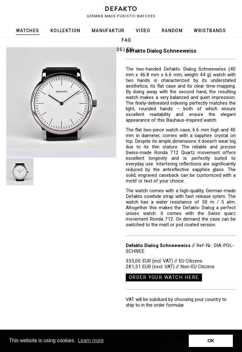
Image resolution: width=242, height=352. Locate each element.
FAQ (126, 40)
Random (172, 30)
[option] (61, 102)
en (130, 49)
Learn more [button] (91, 340)
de (120, 49)
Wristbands (210, 30)
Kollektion (65, 30)
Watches (27, 30)
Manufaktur (108, 30)
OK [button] (210, 340)
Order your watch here (164, 277)
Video (143, 30)
